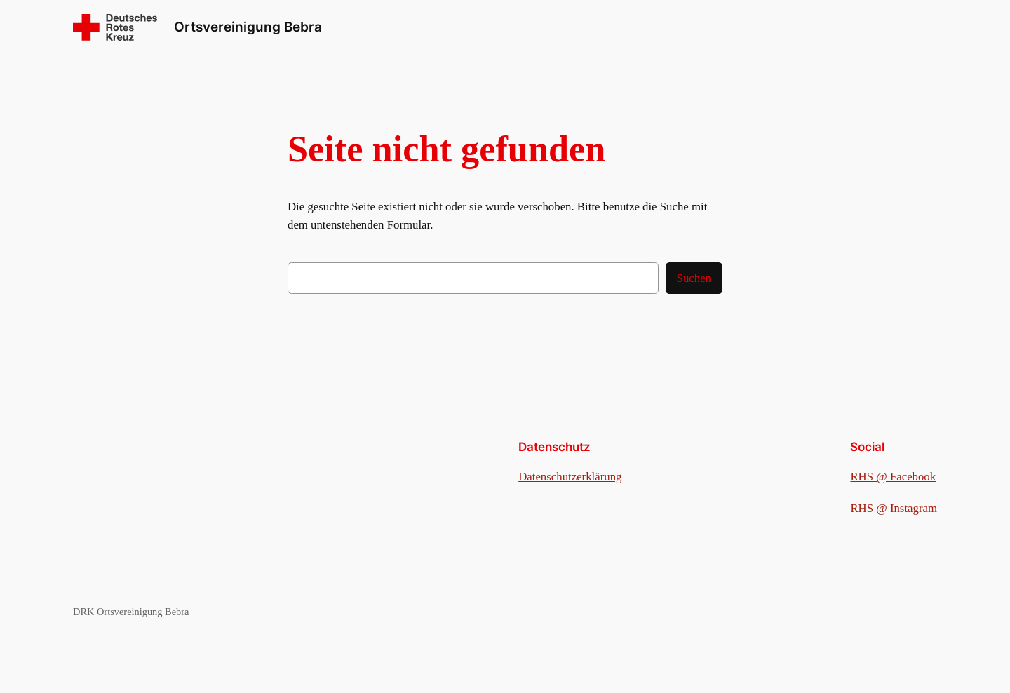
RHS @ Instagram (893, 508)
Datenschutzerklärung (569, 476)
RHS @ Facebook (893, 476)
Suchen (694, 278)
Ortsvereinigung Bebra (248, 26)
